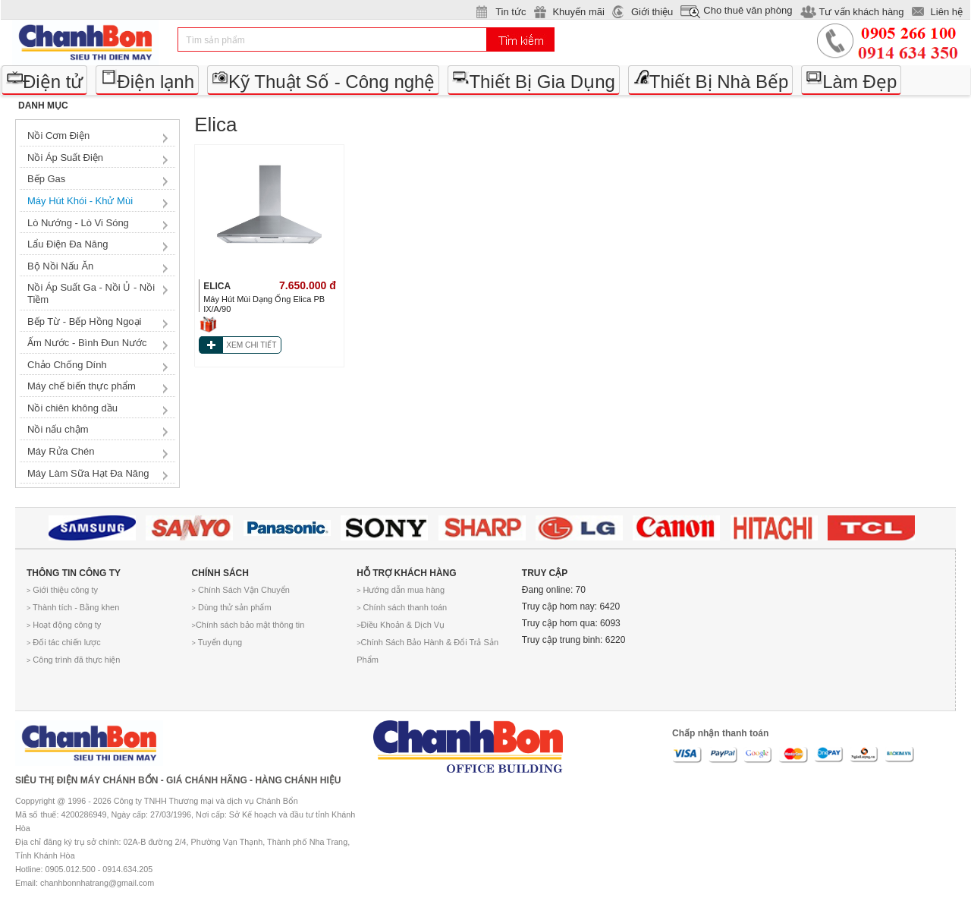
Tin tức (510, 11)
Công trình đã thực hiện (73, 659)
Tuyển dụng (217, 642)
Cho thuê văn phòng (747, 10)
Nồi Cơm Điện (58, 135)
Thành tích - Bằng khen (73, 607)
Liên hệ (947, 11)
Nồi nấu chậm (58, 429)
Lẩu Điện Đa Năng (67, 244)
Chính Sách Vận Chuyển (241, 589)
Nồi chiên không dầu (72, 408)
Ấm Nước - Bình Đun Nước (87, 342)
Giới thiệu (652, 11)
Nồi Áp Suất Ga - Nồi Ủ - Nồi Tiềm (91, 293)
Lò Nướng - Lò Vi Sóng (78, 222)
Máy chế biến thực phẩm (81, 386)
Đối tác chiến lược (64, 642)
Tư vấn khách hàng (861, 11)
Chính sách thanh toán (402, 607)
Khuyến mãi (578, 11)
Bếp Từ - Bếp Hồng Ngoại (84, 321)
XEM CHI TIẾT (251, 345)
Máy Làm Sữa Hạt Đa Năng (88, 473)
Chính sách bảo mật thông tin (248, 624)
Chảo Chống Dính (67, 364)
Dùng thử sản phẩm (232, 607)
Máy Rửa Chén (60, 451)
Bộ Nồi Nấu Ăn (60, 266)
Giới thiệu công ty (62, 589)
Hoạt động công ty (64, 624)
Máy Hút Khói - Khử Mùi (80, 200)
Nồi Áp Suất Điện (65, 157)
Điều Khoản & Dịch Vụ (401, 624)
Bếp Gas (46, 178)
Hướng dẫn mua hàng (401, 589)
